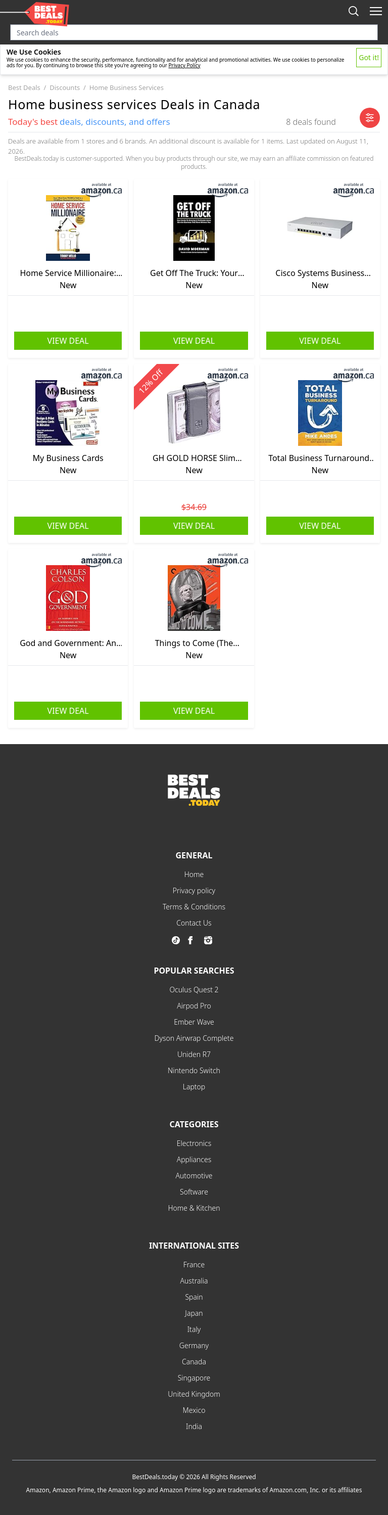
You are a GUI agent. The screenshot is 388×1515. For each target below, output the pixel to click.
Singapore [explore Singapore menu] (194, 1378)
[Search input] (194, 32)
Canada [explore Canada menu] (194, 1361)
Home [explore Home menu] (194, 874)
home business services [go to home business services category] (126, 87)
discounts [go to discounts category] (65, 87)
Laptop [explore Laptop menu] (194, 1086)
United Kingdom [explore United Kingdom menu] (194, 1394)
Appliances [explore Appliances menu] (194, 1159)
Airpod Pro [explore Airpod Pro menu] (194, 1006)
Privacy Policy (184, 65)
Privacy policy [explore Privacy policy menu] (194, 890)
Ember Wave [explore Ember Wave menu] (194, 1022)
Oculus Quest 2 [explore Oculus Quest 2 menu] (193, 989)
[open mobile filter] (369, 117)
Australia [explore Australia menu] (194, 1281)
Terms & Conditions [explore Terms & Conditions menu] (194, 906)
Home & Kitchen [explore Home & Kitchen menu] (194, 1208)
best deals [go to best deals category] (24, 87)
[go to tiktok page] (178, 940)
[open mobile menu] (376, 11)
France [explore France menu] (194, 1264)
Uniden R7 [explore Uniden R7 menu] (194, 1054)
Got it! (369, 57)
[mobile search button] (354, 11)
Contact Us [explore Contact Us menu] (193, 923)
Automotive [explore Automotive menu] (194, 1175)
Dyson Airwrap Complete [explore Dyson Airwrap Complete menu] (194, 1038)
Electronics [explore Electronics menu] (194, 1143)
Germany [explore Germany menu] (194, 1345)
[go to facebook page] (194, 940)
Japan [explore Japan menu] (194, 1313)
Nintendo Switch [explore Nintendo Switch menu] (194, 1070)
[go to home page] (194, 802)
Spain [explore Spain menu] (194, 1297)
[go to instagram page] (210, 940)
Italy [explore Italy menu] (194, 1329)
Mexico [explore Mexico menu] (194, 1410)
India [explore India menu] (194, 1426)
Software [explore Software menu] (194, 1192)
